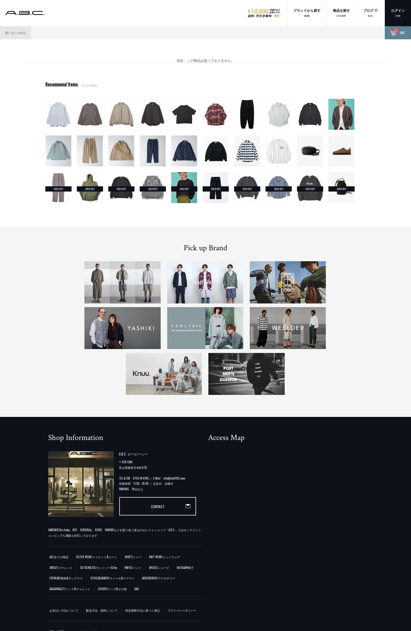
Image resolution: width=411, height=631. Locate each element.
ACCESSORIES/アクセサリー (158, 532)
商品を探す (341, 12)
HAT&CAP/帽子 (185, 522)
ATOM (60, 586)
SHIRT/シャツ (133, 511)
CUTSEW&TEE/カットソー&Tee (98, 522)
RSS (52, 586)
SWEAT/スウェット (61, 522)
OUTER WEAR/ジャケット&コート (96, 511)
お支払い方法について (64, 565)
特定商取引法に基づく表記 (142, 565)
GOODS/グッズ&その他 (112, 543)
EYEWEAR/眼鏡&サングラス (66, 532)
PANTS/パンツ (133, 522)
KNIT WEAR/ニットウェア (164, 511)
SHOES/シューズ (159, 522)
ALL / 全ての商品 (15, 33)
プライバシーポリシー (181, 565)
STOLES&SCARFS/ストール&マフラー (112, 532)
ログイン (398, 12)
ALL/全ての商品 (59, 511)
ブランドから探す (307, 12)
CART (397, 33)
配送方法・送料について (102, 565)
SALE (136, 543)
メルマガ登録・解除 (85, 586)
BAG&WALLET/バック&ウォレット (70, 543)
